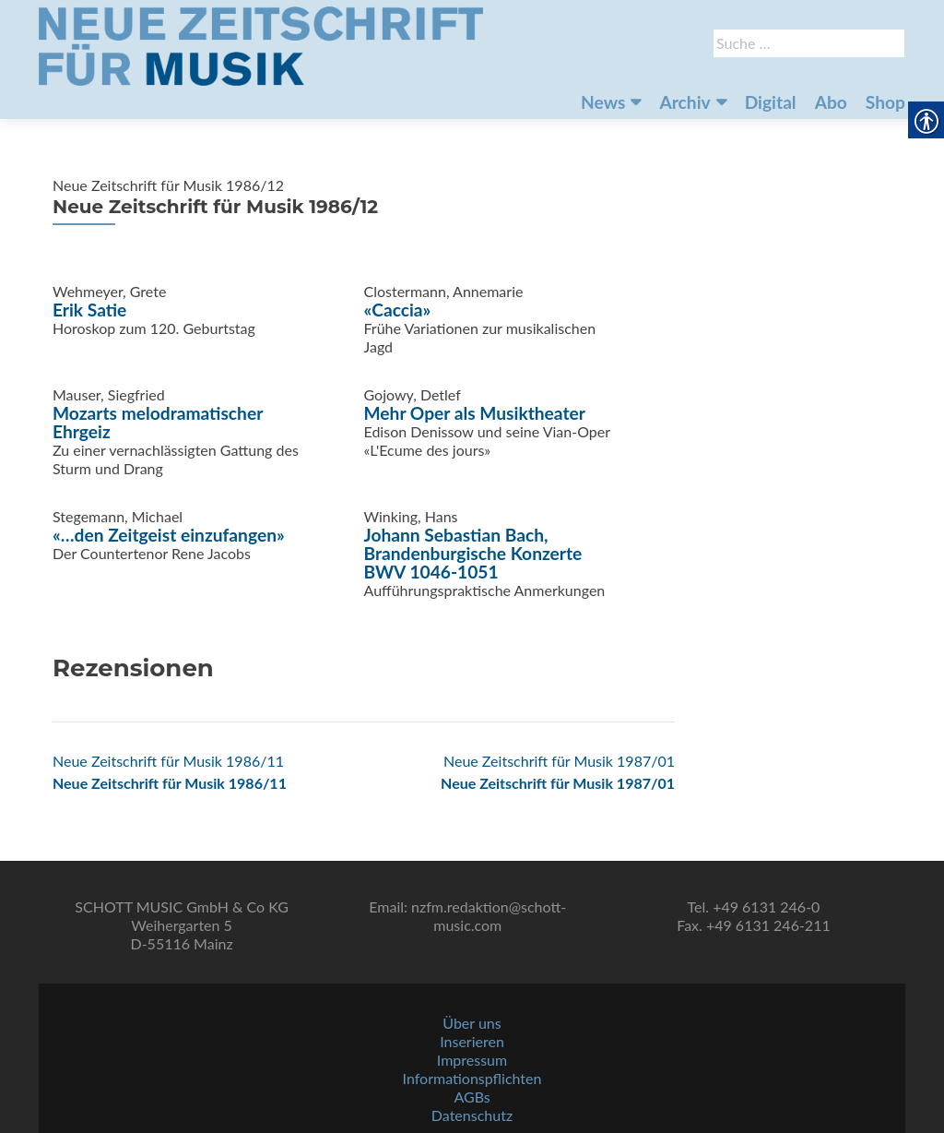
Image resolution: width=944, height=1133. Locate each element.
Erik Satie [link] (89, 309)
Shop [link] (885, 102)
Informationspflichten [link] (472, 1078)
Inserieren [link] (472, 1041)
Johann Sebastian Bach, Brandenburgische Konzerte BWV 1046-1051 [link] (473, 553)
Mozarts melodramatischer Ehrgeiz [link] (158, 422)
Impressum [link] (472, 1059)
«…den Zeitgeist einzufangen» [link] (169, 534)
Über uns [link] (471, 1023)
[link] (261, 44)
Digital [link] (770, 102)
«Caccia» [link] (397, 309)
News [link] (603, 102)
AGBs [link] (472, 1096)
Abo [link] (831, 102)
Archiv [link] (684, 102)
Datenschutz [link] (472, 1115)
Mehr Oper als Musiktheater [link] (474, 412)
